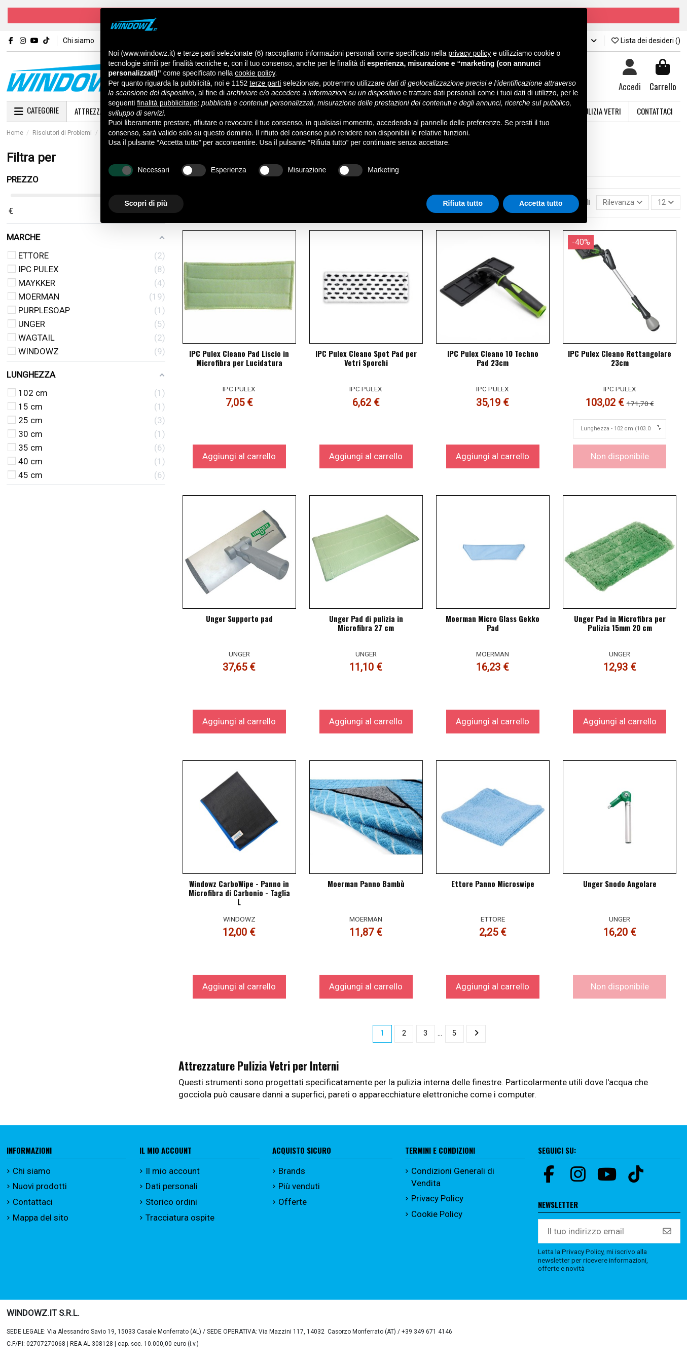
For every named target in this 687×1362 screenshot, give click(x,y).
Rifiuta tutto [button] (463, 203)
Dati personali (172, 1191)
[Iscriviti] (667, 1235)
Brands (291, 1175)
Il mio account (173, 1175)
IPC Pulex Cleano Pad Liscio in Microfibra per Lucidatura (239, 360)
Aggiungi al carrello (239, 459)
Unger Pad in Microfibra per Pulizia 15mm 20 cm (620, 625)
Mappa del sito (40, 1222)
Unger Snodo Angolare (620, 886)
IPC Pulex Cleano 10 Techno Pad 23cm (492, 360)
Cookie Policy (436, 1218)
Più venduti (299, 1191)
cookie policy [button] (255, 73)
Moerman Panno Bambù (366, 886)
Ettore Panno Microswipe (492, 886)
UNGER (239, 656)
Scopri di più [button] (146, 203)
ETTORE (493, 921)
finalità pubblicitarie (167, 103)
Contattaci (33, 1206)
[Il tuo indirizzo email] (596, 1235)
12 (663, 204)
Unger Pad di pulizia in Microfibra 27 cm (366, 625)
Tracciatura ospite (180, 1222)
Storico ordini (171, 1206)
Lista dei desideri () (645, 40)
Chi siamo (79, 40)
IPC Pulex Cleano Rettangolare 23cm (619, 360)
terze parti (265, 83)
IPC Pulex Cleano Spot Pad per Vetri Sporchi (366, 360)
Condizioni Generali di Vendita (452, 1181)
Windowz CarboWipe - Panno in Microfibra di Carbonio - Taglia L (239, 895)
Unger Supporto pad (239, 621)
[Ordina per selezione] (614, 203)
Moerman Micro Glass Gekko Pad (492, 625)
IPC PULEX (239, 391)
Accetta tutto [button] (541, 203)
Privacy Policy (437, 1203)
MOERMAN (492, 656)
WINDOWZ (239, 921)
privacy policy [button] (469, 53)
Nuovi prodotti (40, 1191)
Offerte (292, 1206)
